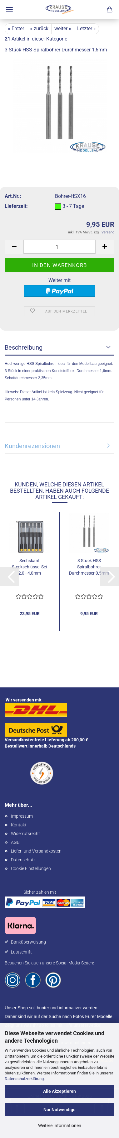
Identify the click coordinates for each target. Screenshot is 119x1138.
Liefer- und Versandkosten (36, 851)
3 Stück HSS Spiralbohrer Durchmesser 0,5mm (89, 567)
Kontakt (19, 824)
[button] (14, 247)
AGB (15, 842)
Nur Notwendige (59, 1109)
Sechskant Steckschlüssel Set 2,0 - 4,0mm (29, 567)
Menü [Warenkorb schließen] (9, 9)
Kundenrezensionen (32, 446)
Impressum (22, 816)
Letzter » (86, 28)
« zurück (39, 28)
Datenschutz (23, 859)
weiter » (62, 28)
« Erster (16, 28)
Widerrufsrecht (25, 833)
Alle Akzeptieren (59, 1091)
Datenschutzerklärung (24, 1078)
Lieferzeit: (16, 206)
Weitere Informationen (59, 1125)
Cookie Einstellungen (31, 868)
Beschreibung (23, 347)
